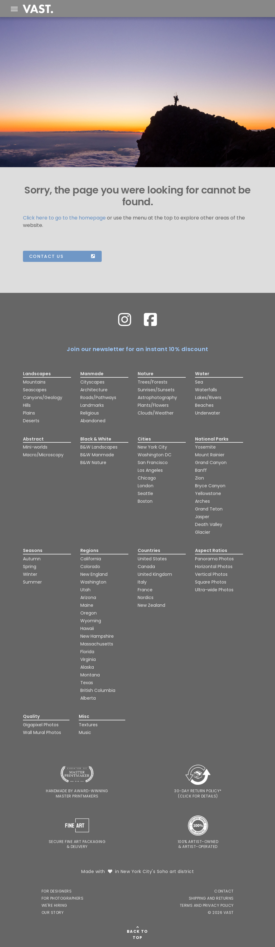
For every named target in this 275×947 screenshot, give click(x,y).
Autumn (32, 559)
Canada (146, 566)
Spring (29, 566)
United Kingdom (155, 574)
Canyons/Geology (42, 397)
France (145, 590)
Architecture (94, 390)
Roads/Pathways (98, 397)
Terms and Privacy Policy (207, 905)
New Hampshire (97, 636)
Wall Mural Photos (42, 732)
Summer (32, 582)
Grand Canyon (211, 462)
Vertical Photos (211, 574)
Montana (90, 675)
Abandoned (92, 421)
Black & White (95, 439)
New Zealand (151, 605)
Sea (199, 382)
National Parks (211, 439)
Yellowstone (208, 493)
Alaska (87, 667)
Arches (202, 501)
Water (202, 374)
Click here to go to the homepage (64, 217)
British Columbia (97, 690)
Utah (85, 590)
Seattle (145, 493)
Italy (142, 582)
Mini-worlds (35, 447)
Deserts (31, 421)
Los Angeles (150, 470)
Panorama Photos (214, 559)
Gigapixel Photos (41, 725)
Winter (30, 574)
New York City (152, 447)
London (145, 486)
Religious (89, 413)
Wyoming (90, 621)
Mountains (34, 382)
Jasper (202, 517)
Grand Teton (209, 509)
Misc (84, 716)
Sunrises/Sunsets (156, 390)
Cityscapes (92, 382)
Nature (145, 374)
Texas (86, 683)
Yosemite (205, 447)
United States (152, 559)
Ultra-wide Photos (214, 590)
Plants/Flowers (153, 405)
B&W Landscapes (99, 447)
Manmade (92, 374)
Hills (27, 405)
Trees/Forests (152, 382)
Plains (29, 413)
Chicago (147, 478)
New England (94, 574)
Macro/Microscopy (43, 455)
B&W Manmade (97, 455)
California (90, 559)
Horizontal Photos (214, 566)
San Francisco (153, 462)
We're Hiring (54, 905)
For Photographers (63, 898)
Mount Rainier (209, 455)
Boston (145, 501)
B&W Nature (93, 462)
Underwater (207, 413)
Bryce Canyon (210, 486)
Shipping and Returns (211, 898)
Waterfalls (206, 390)
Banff (201, 470)
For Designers (57, 891)
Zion (199, 478)
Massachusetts (96, 644)
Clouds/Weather (156, 413)
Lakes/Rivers (208, 397)
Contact (224, 891)
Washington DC (154, 455)
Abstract (33, 439)
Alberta (88, 698)
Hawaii (87, 628)
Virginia (88, 659)
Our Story (53, 912)
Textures (88, 725)
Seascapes (35, 390)
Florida (87, 652)
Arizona (88, 597)
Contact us (62, 256)
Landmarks (92, 405)
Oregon (88, 613)
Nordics (145, 597)
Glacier (202, 532)
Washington (93, 582)
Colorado (90, 566)
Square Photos (210, 582)
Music (85, 732)
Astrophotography (157, 397)
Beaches (204, 405)
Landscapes (37, 374)
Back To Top (137, 934)
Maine (86, 605)
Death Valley (208, 524)
